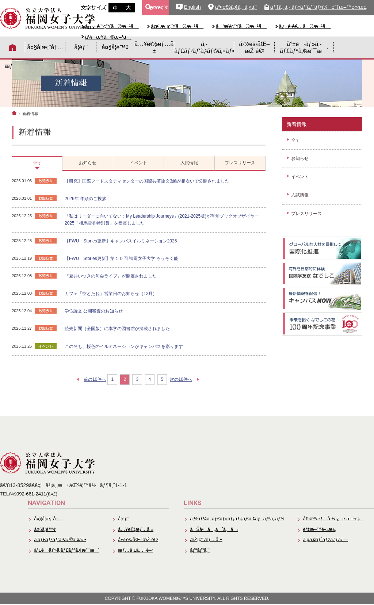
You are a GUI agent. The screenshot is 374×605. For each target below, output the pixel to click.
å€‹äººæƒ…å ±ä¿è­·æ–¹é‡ (332, 519)
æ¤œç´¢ (158, 7)
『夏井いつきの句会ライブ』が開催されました (111, 276)
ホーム (14, 113)
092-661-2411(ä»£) (36, 494)
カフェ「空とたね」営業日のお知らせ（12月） (111, 293)
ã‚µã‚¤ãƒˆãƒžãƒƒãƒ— (325, 540)
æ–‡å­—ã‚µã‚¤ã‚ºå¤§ (128, 7)
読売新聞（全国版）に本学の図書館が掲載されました (117, 328)
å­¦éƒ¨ (80, 47)
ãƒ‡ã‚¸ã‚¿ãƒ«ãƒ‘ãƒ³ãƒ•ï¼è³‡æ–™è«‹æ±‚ (318, 7)
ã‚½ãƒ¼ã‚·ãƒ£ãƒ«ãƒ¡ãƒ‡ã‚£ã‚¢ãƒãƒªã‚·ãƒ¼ (236, 519)
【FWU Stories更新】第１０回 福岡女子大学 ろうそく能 (121, 258)
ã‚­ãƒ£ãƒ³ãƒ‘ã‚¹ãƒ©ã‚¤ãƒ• (204, 47)
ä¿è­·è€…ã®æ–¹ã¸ (305, 26)
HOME (12, 47)
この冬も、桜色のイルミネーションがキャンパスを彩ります (124, 346)
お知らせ (300, 158)
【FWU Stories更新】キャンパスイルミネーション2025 (121, 241)
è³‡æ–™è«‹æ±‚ (319, 529)
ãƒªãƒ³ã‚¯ (199, 551)
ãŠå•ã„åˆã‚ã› (213, 529)
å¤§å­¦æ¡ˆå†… (45, 47)
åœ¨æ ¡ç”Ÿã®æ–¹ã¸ (177, 26)
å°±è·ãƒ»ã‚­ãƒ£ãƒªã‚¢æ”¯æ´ (304, 47)
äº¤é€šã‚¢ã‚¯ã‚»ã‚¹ (236, 7)
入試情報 (300, 195)
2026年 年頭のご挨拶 (85, 198)
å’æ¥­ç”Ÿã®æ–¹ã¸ (241, 26)
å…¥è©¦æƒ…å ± (153, 47)
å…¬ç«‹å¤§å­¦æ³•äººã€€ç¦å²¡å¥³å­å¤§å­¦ (47, 18)
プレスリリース (306, 213)
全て (295, 140)
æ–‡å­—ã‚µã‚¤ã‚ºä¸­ (115, 7)
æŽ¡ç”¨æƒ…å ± (205, 540)
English (192, 7)
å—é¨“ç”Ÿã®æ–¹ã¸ (112, 26)
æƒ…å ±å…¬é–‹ (134, 551)
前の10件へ (95, 379)
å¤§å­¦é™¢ (115, 47)
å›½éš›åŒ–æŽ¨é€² (254, 47)
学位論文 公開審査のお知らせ (94, 311)
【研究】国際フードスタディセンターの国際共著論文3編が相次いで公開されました (147, 181)
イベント (300, 176)
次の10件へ (181, 379)
